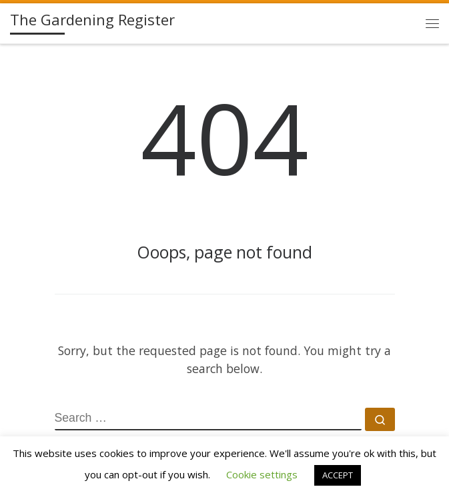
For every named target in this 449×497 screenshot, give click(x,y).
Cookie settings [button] (262, 474)
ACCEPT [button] (337, 475)
